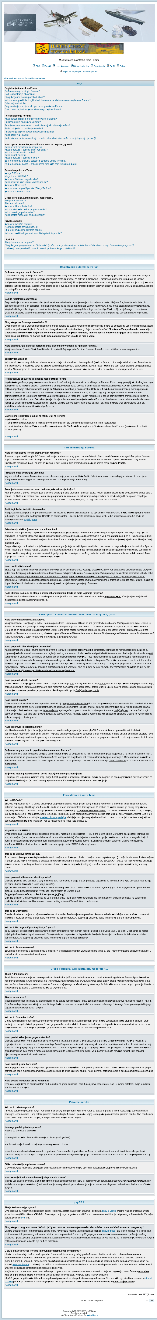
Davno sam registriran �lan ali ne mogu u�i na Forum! (33, 109)
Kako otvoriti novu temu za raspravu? (23, 147)
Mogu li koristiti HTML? (16, 176)
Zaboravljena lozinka (15, 103)
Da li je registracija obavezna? (20, 94)
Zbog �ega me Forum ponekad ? (25, 97)
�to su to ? (18, 191)
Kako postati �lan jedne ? (26, 209)
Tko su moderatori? (14, 203)
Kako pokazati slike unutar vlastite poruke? (26, 182)
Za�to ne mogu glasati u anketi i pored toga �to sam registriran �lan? (41, 164)
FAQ (36, 66)
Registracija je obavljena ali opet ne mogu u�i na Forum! (33, 106)
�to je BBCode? (13, 173)
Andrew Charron (92, 1315)
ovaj (23, 1217)
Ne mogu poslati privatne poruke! (21, 227)
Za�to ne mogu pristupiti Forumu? (22, 91)
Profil (111, 66)
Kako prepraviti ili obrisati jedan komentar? (26, 149)
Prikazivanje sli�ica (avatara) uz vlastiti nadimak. (29, 131)
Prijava (121, 66)
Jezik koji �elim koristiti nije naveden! (24, 128)
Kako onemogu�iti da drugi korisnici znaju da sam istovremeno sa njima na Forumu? (48, 100)
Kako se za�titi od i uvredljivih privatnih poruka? (33, 233)
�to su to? (28, 188)
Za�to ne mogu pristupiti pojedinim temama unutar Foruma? (35, 160)
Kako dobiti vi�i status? (17, 135)
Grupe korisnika (80, 66)
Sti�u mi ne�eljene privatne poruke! (23, 230)
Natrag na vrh (12, 292)
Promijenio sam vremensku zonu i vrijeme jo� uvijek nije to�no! (37, 125)
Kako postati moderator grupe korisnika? (25, 215)
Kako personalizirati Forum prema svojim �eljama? (31, 118)
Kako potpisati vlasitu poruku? (20, 152)
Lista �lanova (61, 66)
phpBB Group (109, 1211)
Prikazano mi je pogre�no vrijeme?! (23, 122)
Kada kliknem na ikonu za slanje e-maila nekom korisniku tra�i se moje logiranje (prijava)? (50, 138)
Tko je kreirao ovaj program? (19, 242)
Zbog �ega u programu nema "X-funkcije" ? (69, 245)
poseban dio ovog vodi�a (53, 817)
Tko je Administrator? (15, 200)
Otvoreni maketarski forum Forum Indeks (24, 78)
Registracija (98, 66)
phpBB (74, 1311)
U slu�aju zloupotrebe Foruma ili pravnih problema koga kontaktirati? (40, 248)
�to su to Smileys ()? (21, 179)
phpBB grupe (30, 519)
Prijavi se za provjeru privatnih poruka (78, 71)
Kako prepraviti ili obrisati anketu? (22, 157)
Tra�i (46, 66)
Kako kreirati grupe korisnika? (20, 212)
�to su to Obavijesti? (15, 185)
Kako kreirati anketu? (15, 155)
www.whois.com (20, 1264)
